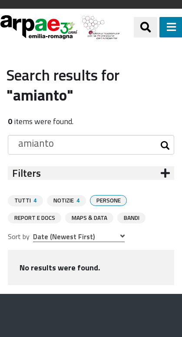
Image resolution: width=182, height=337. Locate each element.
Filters (26, 173)
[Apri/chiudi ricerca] (145, 27)
